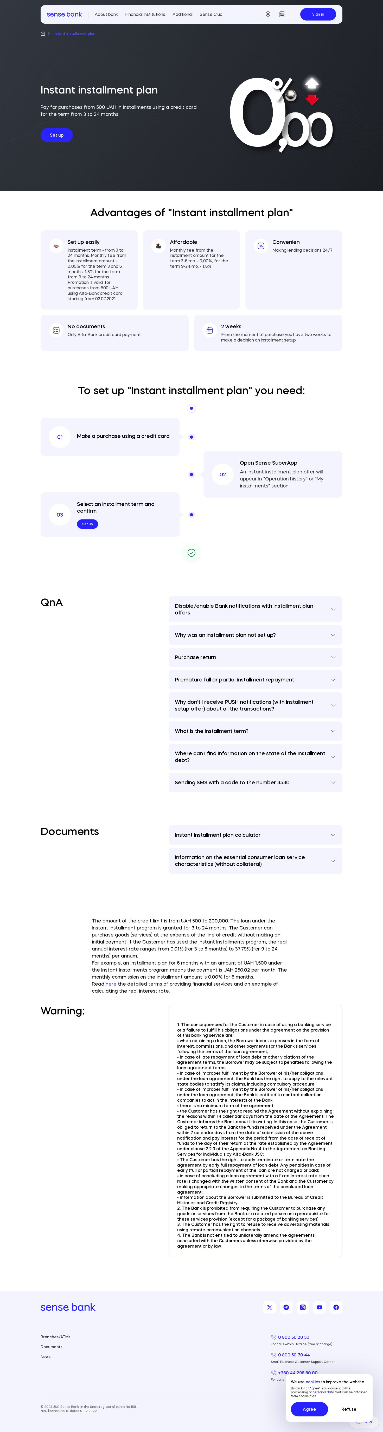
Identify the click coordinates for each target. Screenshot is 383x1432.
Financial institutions (145, 14)
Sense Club (211, 14)
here (111, 984)
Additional (183, 14)
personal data (323, 1392)
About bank (106, 14)
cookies (313, 1382)
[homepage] (64, 14)
